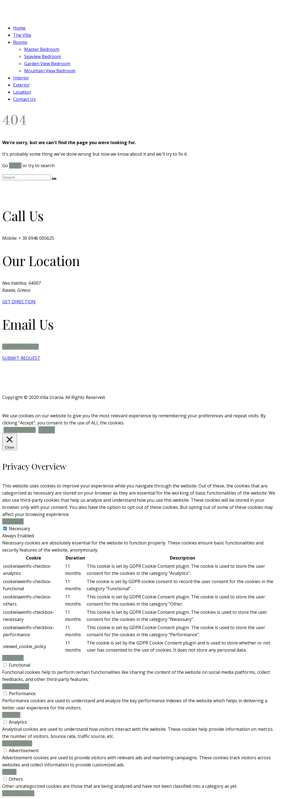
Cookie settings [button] (20, 430)
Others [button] (9, 772)
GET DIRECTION (19, 302)
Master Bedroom (41, 49)
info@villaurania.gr (20, 347)
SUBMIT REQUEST (21, 358)
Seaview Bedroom (42, 56)
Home (19, 28)
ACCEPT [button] (46, 430)
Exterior (21, 85)
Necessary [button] (13, 521)
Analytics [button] (11, 715)
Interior (21, 78)
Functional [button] (13, 658)
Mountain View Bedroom (49, 71)
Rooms (20, 42)
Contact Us (24, 99)
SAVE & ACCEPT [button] (18, 793)
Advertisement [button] (17, 743)
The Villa (22, 35)
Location (22, 92)
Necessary (19, 529)
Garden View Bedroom (47, 64)
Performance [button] (15, 686)
